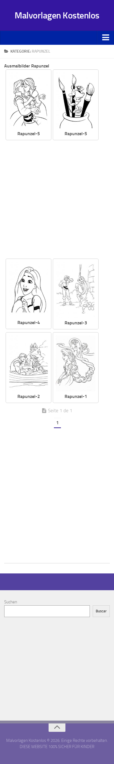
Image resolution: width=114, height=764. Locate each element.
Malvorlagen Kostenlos (57, 15)
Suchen (10, 601)
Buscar (101, 611)
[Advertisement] (57, 200)
